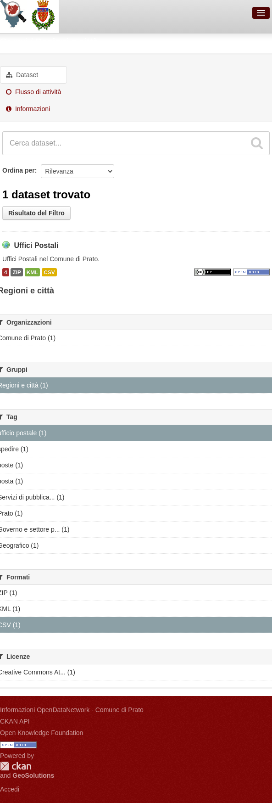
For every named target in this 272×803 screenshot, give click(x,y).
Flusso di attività (33, 91)
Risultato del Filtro (36, 213)
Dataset (22, 75)
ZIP (16, 272)
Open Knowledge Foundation (41, 732)
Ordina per (18, 170)
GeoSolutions (33, 775)
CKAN (15, 766)
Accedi (9, 789)
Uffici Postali (36, 245)
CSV (49, 272)
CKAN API (15, 721)
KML (33, 272)
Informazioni (28, 108)
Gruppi (14, 42)
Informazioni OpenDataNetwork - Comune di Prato (72, 709)
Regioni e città (66, 42)
